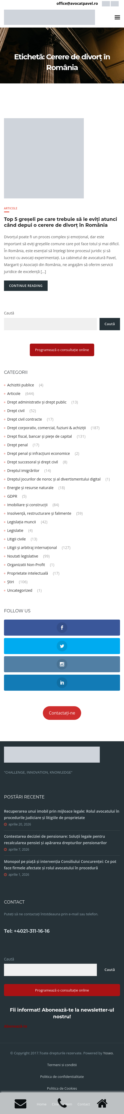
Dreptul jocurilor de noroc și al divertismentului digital (54, 479)
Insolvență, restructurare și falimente (39, 513)
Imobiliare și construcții (27, 504)
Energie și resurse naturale (30, 487)
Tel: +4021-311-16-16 (26, 931)
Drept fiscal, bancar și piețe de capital (39, 436)
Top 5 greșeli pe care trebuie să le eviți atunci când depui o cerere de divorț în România (60, 222)
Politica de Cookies (62, 1088)
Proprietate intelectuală (27, 573)
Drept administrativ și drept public (37, 402)
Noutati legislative (22, 556)
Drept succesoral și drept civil (32, 461)
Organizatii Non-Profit (26, 564)
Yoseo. (108, 1053)
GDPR (12, 496)
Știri (10, 581)
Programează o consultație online (62, 349)
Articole (10, 208)
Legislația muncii (21, 521)
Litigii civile (16, 538)
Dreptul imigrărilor (23, 470)
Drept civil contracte (24, 419)
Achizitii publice (20, 384)
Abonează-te (15, 1026)
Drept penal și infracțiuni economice (38, 453)
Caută (9, 313)
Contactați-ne (62, 713)
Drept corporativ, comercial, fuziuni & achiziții (46, 427)
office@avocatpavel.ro (77, 3)
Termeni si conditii (62, 1064)
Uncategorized (19, 590)
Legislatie (15, 530)
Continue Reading (26, 285)
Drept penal (17, 444)
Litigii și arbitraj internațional (32, 547)
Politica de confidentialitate (62, 1076)
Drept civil (15, 410)
